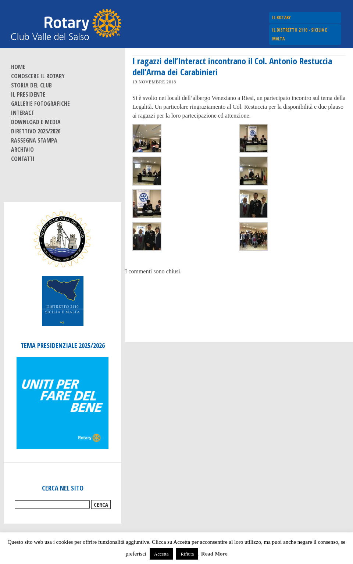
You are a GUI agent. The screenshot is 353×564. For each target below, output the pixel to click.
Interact (22, 113)
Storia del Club (31, 85)
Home (18, 67)
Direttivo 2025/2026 (35, 131)
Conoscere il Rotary (38, 76)
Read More (214, 554)
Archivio (22, 150)
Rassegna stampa (34, 140)
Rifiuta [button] (187, 554)
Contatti (23, 159)
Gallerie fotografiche (40, 104)
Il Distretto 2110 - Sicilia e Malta (299, 34)
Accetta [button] (161, 554)
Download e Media (36, 122)
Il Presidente (28, 94)
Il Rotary (281, 17)
